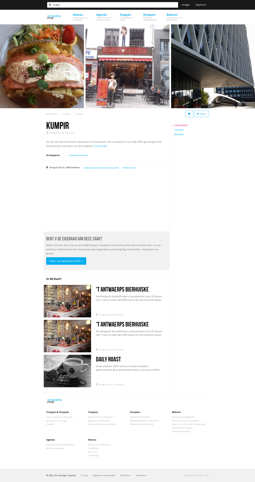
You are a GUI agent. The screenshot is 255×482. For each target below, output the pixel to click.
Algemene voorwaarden (104, 475)
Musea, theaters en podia (185, 420)
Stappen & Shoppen (57, 412)
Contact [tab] (179, 129)
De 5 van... (93, 451)
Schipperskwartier (78, 155)
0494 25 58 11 (130, 167)
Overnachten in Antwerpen (102, 424)
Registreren (201, 4)
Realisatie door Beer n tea (196, 475)
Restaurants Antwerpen (100, 417)
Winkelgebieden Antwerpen (144, 420)
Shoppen (135, 412)
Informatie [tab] (181, 125)
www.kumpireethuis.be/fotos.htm (101, 167)
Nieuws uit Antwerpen (99, 444)
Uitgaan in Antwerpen (99, 420)
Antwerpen (142, 475)
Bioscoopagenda (55, 448)
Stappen (93, 412)
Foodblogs (93, 448)
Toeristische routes (182, 427)
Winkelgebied (53, 155)
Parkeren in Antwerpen (142, 424)
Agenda (50, 439)
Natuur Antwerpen (181, 431)
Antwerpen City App (56, 420)
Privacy (84, 475)
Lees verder (100, 146)
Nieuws (92, 439)
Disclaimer (125, 475)
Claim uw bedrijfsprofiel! (66, 261)
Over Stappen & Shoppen (59, 417)
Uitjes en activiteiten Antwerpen (189, 424)
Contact (50, 424)
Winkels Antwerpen (140, 417)
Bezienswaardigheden (183, 417)
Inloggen (186, 4)
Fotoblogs (93, 455)
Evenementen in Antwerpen (60, 444)
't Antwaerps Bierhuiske (122, 289)
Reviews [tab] (179, 134)
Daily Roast (108, 359)
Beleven (176, 412)
